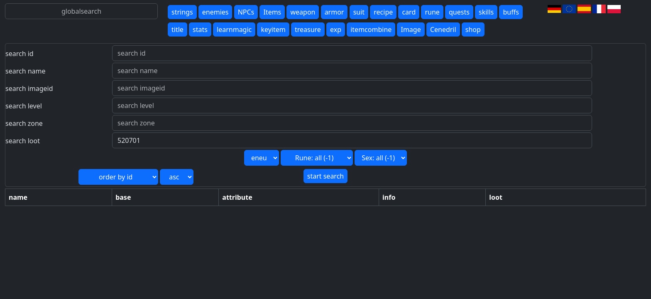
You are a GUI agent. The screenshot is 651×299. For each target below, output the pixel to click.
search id (19, 53)
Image (411, 29)
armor (334, 12)
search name (25, 71)
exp (335, 29)
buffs (511, 12)
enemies (215, 12)
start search (325, 176)
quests (459, 12)
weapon (302, 12)
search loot (22, 140)
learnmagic (234, 29)
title (177, 29)
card (409, 12)
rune (432, 12)
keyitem (273, 29)
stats (200, 29)
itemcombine (371, 29)
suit (359, 12)
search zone (24, 123)
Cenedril (443, 29)
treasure (308, 29)
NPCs (246, 12)
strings (182, 12)
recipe (383, 12)
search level (23, 105)
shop (473, 29)
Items (272, 12)
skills (486, 12)
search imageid (29, 88)
